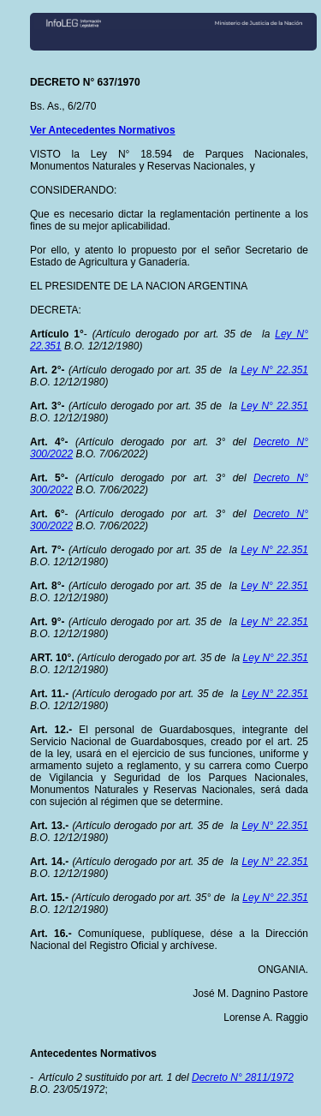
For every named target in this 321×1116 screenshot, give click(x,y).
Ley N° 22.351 (274, 370)
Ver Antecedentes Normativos (102, 130)
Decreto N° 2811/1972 (243, 1077)
